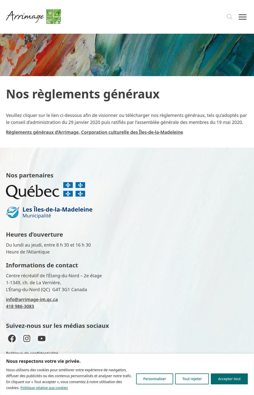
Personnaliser (154, 378)
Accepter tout (229, 378)
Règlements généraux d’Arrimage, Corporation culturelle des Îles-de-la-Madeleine (94, 132)
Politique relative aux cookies (44, 387)
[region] (127, 374)
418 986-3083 (20, 306)
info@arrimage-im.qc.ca (32, 299)
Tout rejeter (192, 378)
